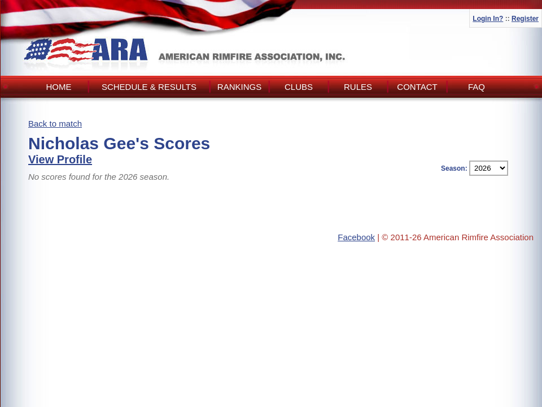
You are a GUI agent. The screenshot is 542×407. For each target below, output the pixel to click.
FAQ (476, 87)
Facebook (356, 237)
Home (59, 87)
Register (525, 19)
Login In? (488, 19)
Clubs (299, 87)
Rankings (239, 87)
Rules (358, 87)
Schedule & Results (149, 87)
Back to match (55, 123)
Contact (417, 87)
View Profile (60, 159)
